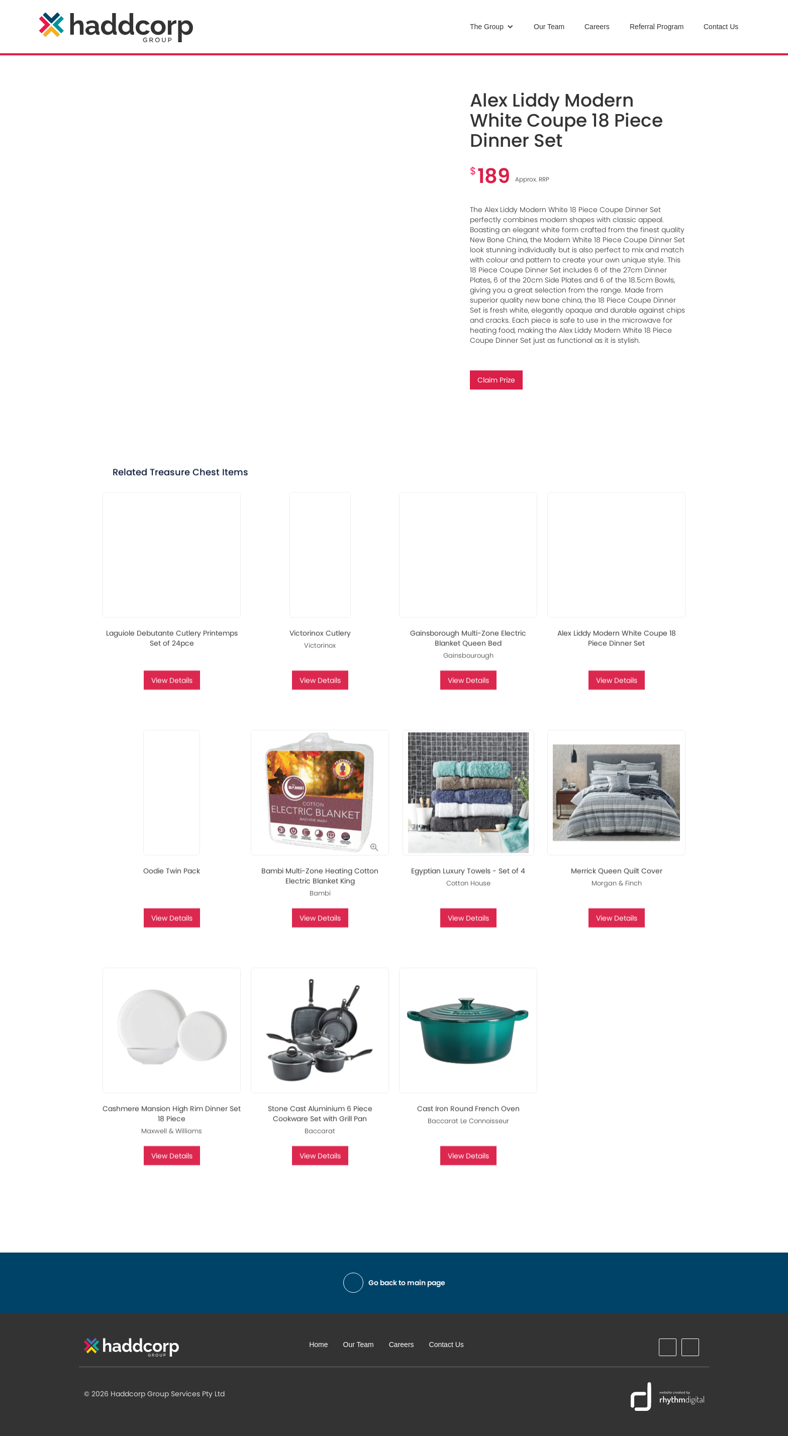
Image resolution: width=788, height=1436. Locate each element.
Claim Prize (496, 380)
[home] (116, 27)
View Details (171, 687)
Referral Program (656, 27)
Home (318, 1345)
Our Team (549, 27)
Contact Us (721, 27)
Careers (597, 27)
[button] (492, 27)
